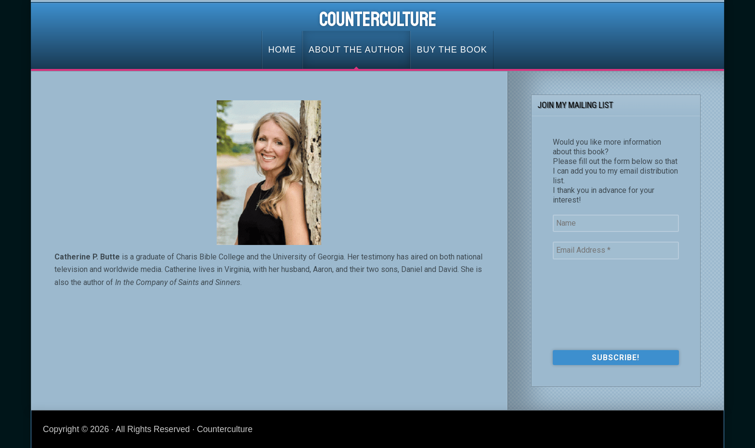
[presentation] (592, 304)
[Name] (616, 223)
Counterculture (377, 20)
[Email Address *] (616, 250)
